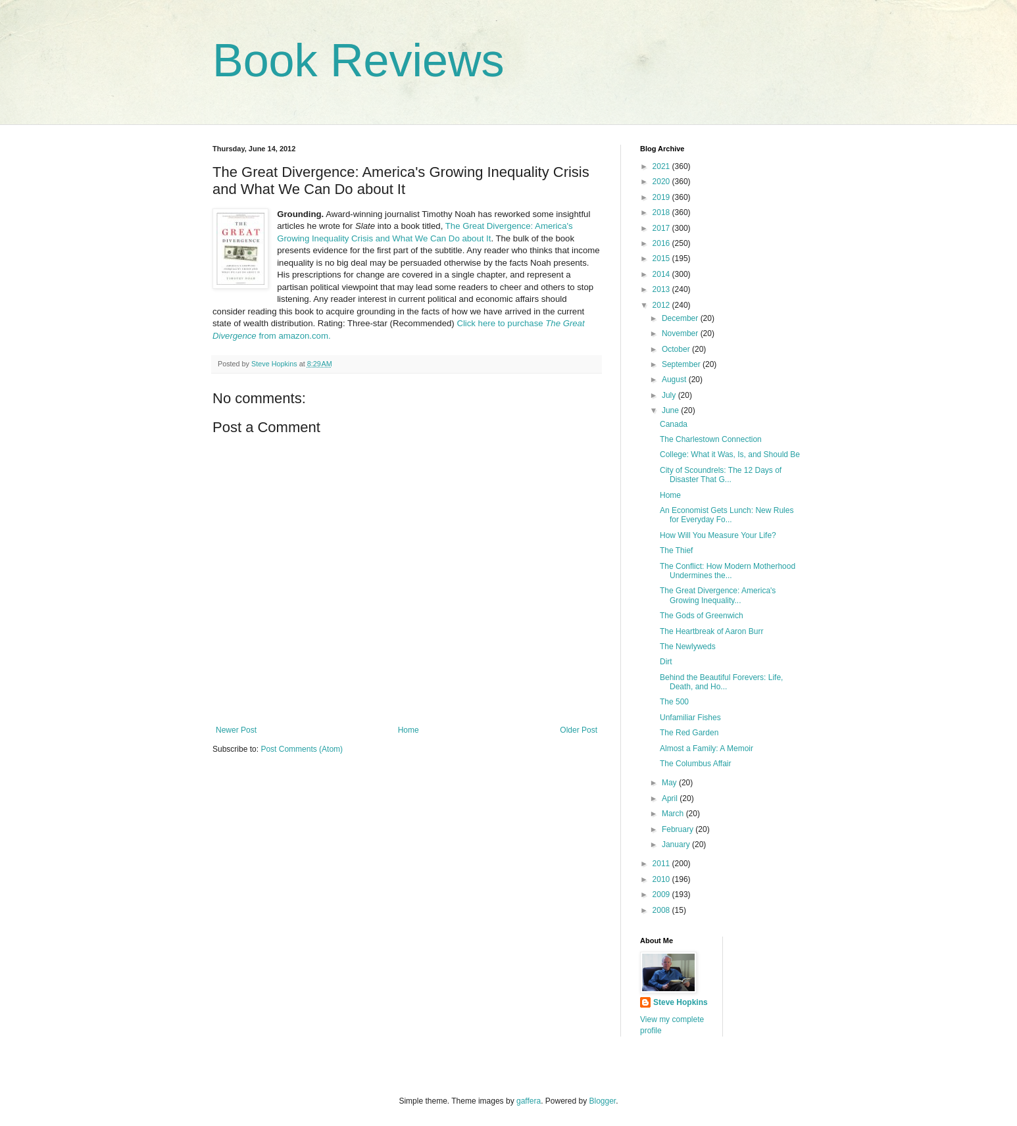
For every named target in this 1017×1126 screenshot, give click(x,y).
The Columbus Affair (696, 763)
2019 (662, 197)
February (678, 829)
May (670, 782)
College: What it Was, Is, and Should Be (730, 454)
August (675, 379)
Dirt (666, 661)
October (677, 349)
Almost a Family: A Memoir (706, 748)
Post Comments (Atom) (301, 749)
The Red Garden (689, 732)
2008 (662, 910)
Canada (673, 424)
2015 (662, 258)
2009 (662, 894)
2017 (662, 228)
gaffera (528, 1101)
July (670, 395)
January (677, 844)
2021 (662, 166)
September (682, 364)
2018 (662, 212)
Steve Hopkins (680, 1002)
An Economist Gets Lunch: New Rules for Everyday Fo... (726, 515)
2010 (662, 879)
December (681, 318)
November (681, 333)
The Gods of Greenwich (701, 615)
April (671, 798)
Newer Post (236, 730)
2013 (662, 289)
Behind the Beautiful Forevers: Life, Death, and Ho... (721, 682)
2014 (662, 274)
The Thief (676, 550)
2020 (662, 181)
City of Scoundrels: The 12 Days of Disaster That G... (720, 475)
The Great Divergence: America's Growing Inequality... (718, 595)
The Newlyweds (688, 646)
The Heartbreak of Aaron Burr (711, 631)
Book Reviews (358, 60)
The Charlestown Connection (711, 439)
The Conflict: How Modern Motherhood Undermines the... (727, 571)
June (671, 410)
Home (408, 730)
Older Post (578, 730)
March (674, 813)
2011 (662, 863)
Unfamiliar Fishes (690, 717)
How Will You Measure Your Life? (718, 535)
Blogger (602, 1101)
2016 (662, 243)
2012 (662, 305)
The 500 (674, 701)
